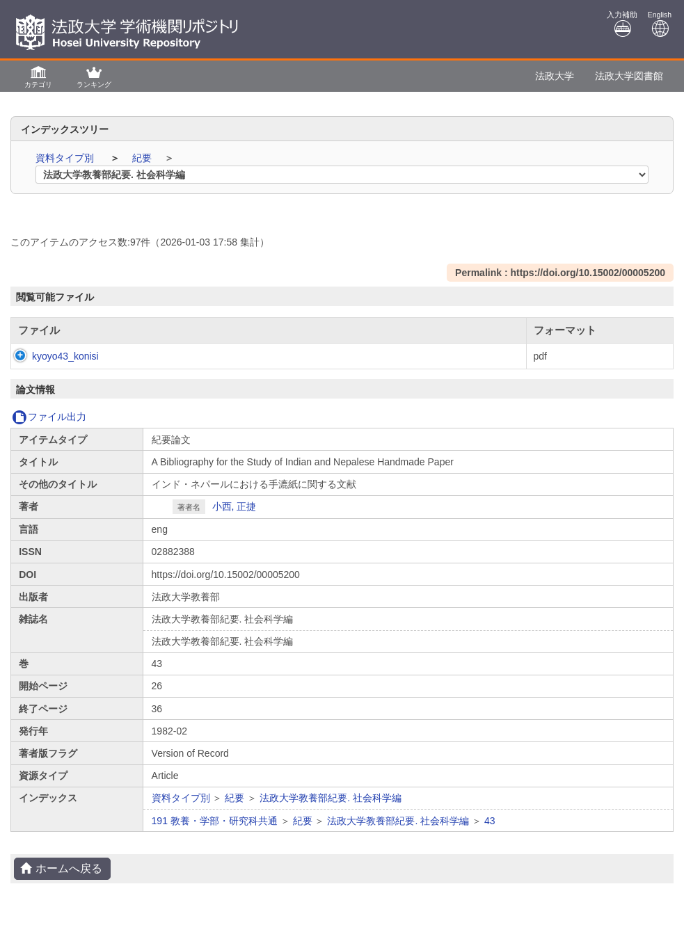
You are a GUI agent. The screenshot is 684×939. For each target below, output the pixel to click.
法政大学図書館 (629, 75)
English (659, 24)
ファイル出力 (49, 416)
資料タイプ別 (66, 157)
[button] (38, 76)
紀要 (143, 157)
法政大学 (554, 75)
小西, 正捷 (234, 506)
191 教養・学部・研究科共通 (215, 820)
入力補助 (622, 24)
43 (489, 820)
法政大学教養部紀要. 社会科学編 (330, 797)
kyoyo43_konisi (51, 356)
